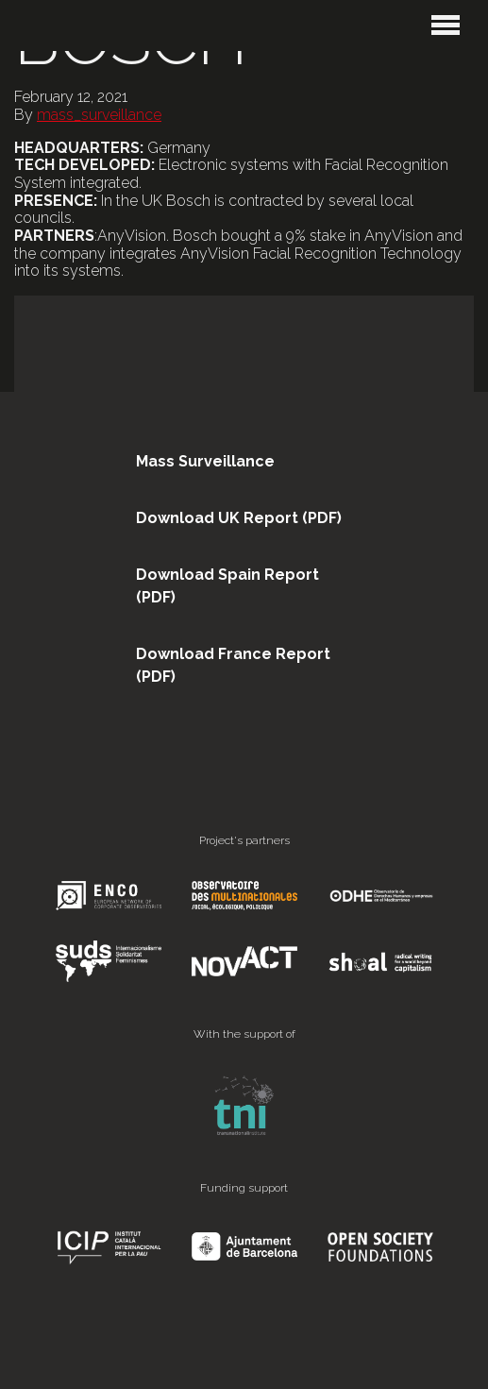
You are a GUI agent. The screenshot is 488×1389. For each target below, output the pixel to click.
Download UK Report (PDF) (239, 518)
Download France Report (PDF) (233, 665)
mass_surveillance (99, 115)
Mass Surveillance (205, 461)
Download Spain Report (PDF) (227, 586)
